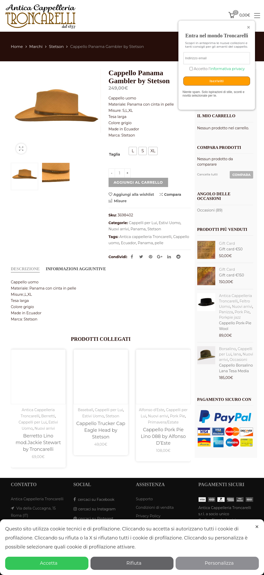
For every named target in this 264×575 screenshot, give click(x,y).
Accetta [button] (46, 563)
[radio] (133, 151)
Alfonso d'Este (151, 410)
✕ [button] (257, 527)
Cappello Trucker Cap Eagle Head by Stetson (100, 430)
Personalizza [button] (217, 563)
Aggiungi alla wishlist (133, 194)
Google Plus (159, 256)
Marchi (36, 46)
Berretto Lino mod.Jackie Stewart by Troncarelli (38, 442)
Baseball (85, 410)
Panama (138, 229)
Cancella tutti (207, 174)
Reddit (178, 256)
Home (17, 46)
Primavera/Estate (163, 422)
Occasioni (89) (210, 210)
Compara (170, 194)
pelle (159, 243)
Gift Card (227, 243)
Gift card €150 (231, 275)
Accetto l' (219, 69)
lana (237, 354)
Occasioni (238, 359)
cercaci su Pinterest (95, 518)
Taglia (114, 154)
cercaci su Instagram (97, 509)
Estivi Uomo (169, 223)
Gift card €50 (231, 249)
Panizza (226, 312)
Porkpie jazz (230, 317)
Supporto (144, 499)
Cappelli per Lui (143, 223)
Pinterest (150, 256)
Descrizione (25, 269)
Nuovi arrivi (119, 229)
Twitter (141, 256)
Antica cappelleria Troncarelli (145, 236)
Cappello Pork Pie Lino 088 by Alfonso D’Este (163, 436)
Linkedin (169, 256)
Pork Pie (177, 416)
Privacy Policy (148, 516)
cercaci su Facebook (96, 499)
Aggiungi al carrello (138, 182)
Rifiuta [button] (131, 563)
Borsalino (227, 348)
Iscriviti (217, 81)
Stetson (56, 46)
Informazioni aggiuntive (76, 269)
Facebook (132, 256)
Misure (118, 201)
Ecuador (128, 243)
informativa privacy (227, 68)
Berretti (48, 416)
